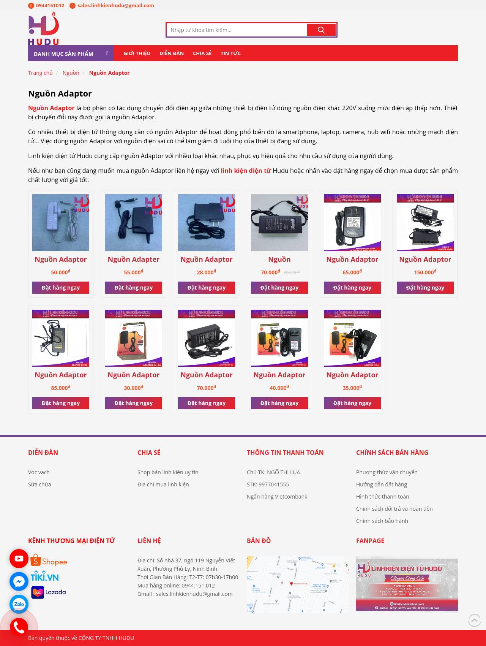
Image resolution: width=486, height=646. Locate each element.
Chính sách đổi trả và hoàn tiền (394, 508)
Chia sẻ (202, 53)
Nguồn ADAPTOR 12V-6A (279, 259)
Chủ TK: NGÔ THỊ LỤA (273, 472)
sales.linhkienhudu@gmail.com (111, 5)
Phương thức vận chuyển (387, 472)
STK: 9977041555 (268, 484)
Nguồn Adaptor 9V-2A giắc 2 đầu (352, 375)
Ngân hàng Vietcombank (277, 496)
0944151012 (46, 5)
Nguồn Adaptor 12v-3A (61, 259)
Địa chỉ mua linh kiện (163, 484)
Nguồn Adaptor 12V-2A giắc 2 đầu (279, 375)
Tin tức (231, 53)
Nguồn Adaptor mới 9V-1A (206, 259)
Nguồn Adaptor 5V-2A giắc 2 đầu (133, 375)
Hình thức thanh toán (382, 496)
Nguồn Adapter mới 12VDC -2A (134, 259)
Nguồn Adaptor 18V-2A (352, 259)
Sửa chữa (39, 484)
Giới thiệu (136, 53)
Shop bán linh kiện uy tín (168, 472)
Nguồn (71, 72)
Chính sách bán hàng (392, 452)
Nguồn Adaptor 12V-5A (206, 375)
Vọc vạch (39, 472)
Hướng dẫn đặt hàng (381, 484)
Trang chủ (40, 72)
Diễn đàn (171, 53)
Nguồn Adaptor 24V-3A (61, 375)
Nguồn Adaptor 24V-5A (425, 259)
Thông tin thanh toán (285, 452)
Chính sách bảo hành (382, 520)
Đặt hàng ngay (61, 287)
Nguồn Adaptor (109, 72)
